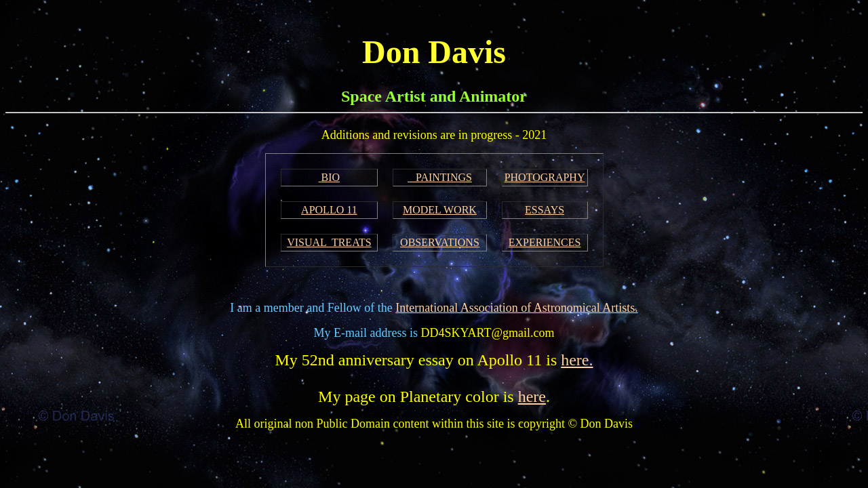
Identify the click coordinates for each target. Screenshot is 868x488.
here (532, 396)
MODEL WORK (440, 210)
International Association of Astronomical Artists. (516, 307)
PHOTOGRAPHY (545, 177)
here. (577, 360)
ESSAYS (544, 210)
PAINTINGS (440, 177)
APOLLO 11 (329, 210)
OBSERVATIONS (439, 242)
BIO (330, 177)
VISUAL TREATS (329, 242)
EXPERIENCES (545, 242)
